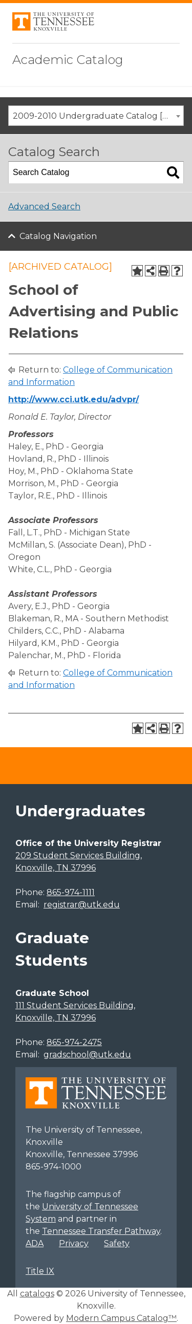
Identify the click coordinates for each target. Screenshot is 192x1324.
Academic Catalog (67, 59)
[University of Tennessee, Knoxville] (53, 28)
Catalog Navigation (58, 236)
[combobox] (96, 115)
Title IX (40, 1271)
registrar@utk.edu (82, 904)
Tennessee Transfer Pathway (101, 1231)
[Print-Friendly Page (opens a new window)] (163, 270)
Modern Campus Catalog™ (121, 1318)
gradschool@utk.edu (87, 1054)
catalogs (37, 1293)
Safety (117, 1243)
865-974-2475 (74, 1042)
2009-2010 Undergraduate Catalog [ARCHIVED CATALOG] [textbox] (98, 116)
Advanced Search (44, 206)
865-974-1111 (71, 892)
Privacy (74, 1243)
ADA (35, 1243)
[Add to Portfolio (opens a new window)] (137, 270)
